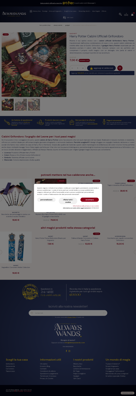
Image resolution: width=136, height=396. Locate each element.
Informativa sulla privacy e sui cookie (86, 206)
